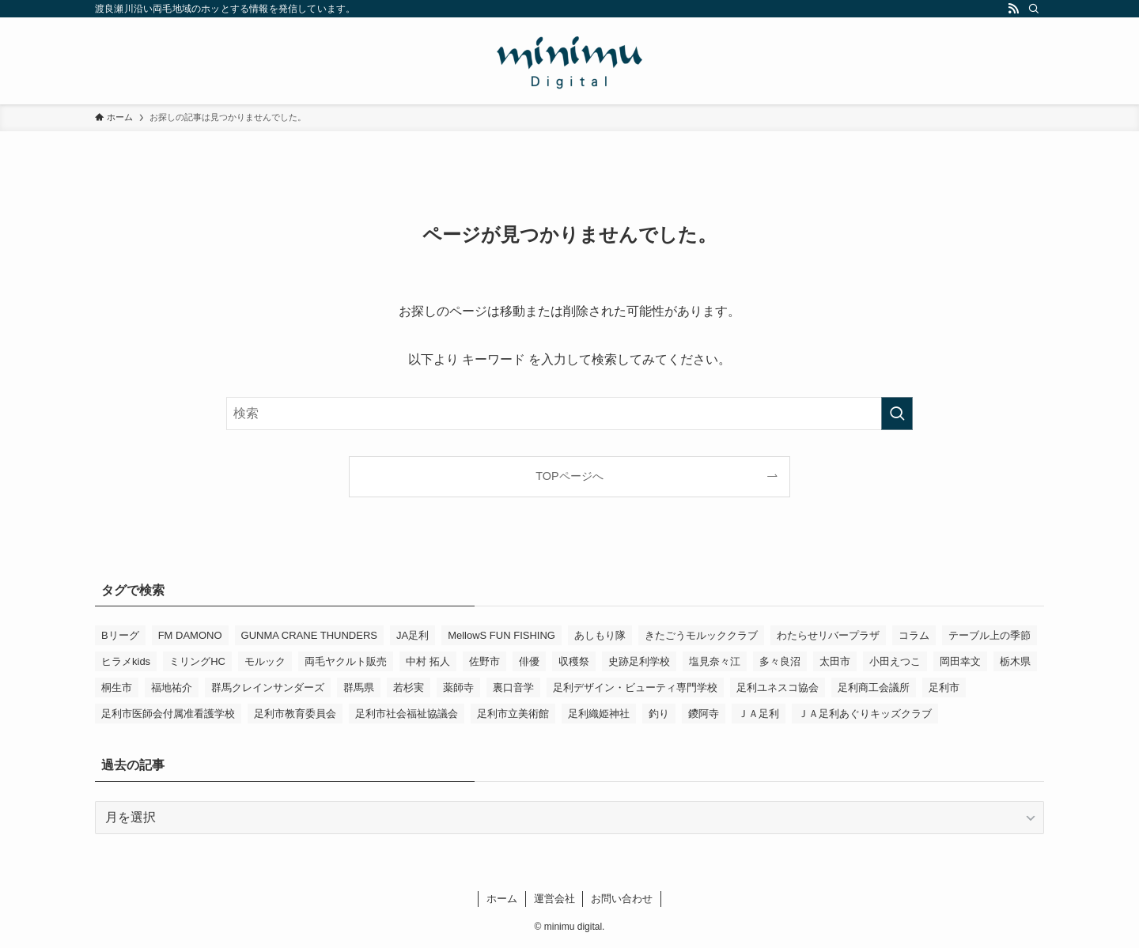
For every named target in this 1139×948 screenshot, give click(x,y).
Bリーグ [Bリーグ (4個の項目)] (120, 635)
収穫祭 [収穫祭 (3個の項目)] (573, 661)
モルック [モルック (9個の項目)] (265, 661)
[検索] (1034, 8)
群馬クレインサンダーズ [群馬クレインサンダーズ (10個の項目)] (267, 687)
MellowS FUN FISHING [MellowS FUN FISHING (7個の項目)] (501, 635)
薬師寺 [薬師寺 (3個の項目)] (458, 687)
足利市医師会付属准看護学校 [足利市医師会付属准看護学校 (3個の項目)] (168, 713)
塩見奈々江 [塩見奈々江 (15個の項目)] (714, 661)
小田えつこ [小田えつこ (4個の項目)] (895, 661)
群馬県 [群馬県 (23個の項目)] (358, 687)
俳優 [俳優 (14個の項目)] (529, 661)
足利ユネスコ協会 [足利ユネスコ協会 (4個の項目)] (777, 687)
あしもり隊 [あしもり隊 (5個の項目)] (600, 635)
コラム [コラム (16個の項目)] (914, 635)
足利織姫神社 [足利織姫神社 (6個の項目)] (599, 713)
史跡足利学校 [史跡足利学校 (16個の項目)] (639, 661)
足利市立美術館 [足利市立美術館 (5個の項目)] (513, 713)
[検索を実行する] (897, 413)
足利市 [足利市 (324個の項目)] (944, 687)
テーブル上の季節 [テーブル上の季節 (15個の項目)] (989, 635)
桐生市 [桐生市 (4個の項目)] (116, 687)
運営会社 (554, 899)
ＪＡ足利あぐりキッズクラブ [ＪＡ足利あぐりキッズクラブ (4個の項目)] (865, 713)
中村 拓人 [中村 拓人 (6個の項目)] (428, 661)
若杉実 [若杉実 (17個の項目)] (408, 687)
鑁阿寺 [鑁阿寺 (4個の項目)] (703, 713)
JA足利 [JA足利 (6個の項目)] (412, 635)
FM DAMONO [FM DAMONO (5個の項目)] (190, 635)
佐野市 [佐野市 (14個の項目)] (484, 661)
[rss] (1013, 8)
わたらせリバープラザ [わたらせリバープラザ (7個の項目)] (828, 635)
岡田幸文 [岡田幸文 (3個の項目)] (960, 661)
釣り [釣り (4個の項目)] (659, 713)
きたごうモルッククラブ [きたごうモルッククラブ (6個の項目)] (701, 635)
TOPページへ (569, 476)
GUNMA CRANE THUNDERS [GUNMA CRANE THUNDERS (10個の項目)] (309, 635)
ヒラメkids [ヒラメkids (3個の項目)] (125, 661)
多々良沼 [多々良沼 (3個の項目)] (779, 661)
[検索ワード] (569, 413)
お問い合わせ (622, 899)
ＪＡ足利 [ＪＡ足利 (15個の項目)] (758, 713)
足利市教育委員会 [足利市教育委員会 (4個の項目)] (295, 713)
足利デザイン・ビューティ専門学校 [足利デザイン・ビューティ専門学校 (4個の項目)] (635, 687)
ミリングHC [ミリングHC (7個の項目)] (197, 661)
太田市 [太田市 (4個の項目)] (834, 661)
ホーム (501, 899)
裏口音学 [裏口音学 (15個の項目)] (513, 687)
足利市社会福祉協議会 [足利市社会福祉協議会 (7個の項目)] (406, 713)
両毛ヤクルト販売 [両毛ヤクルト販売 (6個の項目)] (346, 661)
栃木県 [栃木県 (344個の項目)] (1015, 661)
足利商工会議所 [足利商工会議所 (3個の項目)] (874, 687)
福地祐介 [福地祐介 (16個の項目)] (171, 687)
